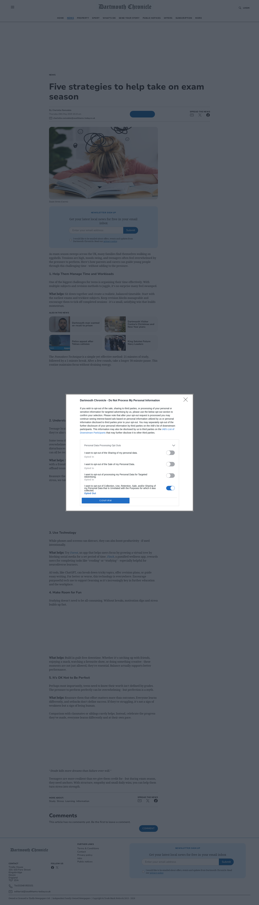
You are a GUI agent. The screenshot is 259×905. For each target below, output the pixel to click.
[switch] (170, 453)
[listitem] (129, 445)
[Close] (187, 400)
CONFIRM (105, 500)
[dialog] (129, 452)
